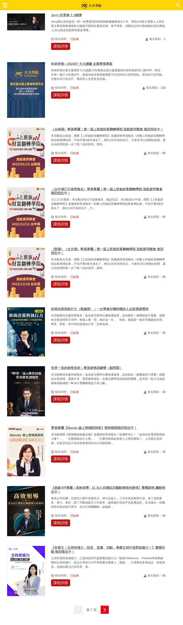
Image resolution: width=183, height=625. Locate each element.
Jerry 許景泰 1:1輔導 (66, 15)
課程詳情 (60, 46)
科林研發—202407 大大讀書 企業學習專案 (81, 64)
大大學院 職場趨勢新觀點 (91, 5)
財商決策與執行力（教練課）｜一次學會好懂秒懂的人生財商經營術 (100, 309)
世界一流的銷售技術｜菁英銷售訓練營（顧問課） (87, 368)
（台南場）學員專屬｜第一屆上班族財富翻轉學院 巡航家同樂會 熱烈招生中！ (107, 129)
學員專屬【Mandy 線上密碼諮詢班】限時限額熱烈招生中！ (94, 428)
